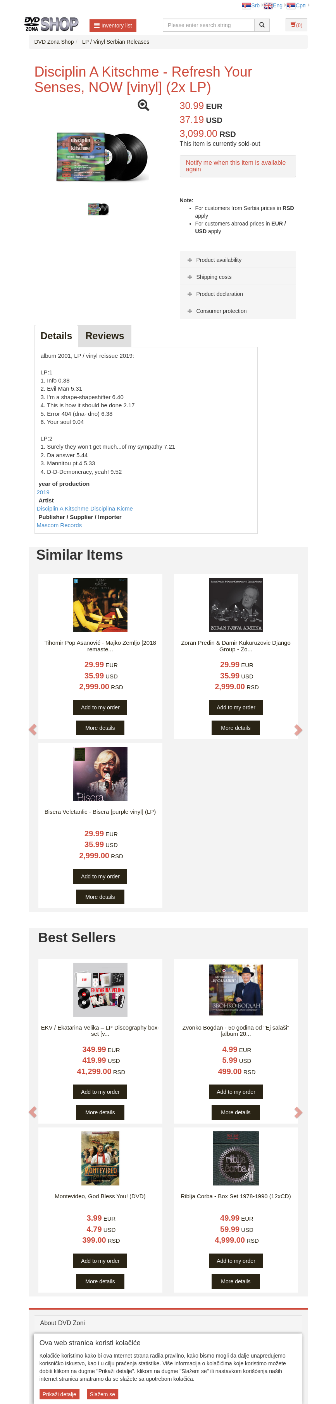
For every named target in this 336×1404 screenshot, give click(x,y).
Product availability (214, 260)
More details (100, 728)
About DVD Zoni (62, 1323)
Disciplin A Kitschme (63, 508)
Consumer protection (216, 311)
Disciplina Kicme (111, 508)
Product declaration (214, 294)
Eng (273, 5)
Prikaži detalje (59, 1394)
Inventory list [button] (113, 25)
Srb (251, 5)
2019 (43, 492)
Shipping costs (209, 277)
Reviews (104, 335)
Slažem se (102, 1394)
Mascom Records (59, 525)
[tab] (238, 259)
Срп (295, 5)
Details (56, 335)
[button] (33, 729)
